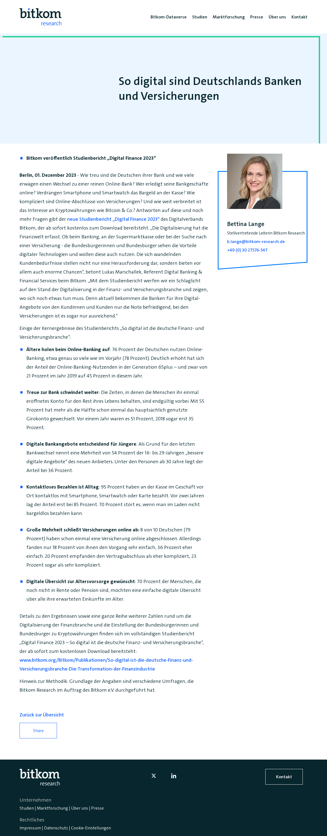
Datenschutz (56, 828)
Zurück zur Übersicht (42, 714)
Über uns (79, 808)
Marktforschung (52, 808)
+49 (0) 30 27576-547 (247, 250)
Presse (97, 808)
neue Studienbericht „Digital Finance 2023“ (113, 219)
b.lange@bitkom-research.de (256, 241)
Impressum (30, 828)
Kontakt (284, 777)
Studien (27, 808)
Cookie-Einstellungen (91, 828)
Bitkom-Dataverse (169, 17)
